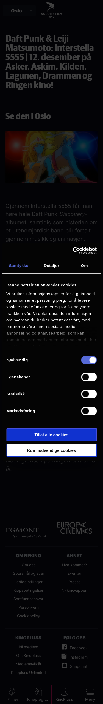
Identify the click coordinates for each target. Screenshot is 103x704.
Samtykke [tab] (18, 265)
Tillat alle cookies (52, 434)
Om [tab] (84, 265)
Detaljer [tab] (51, 265)
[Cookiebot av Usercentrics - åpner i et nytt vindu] (73, 250)
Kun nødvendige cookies (51, 450)
